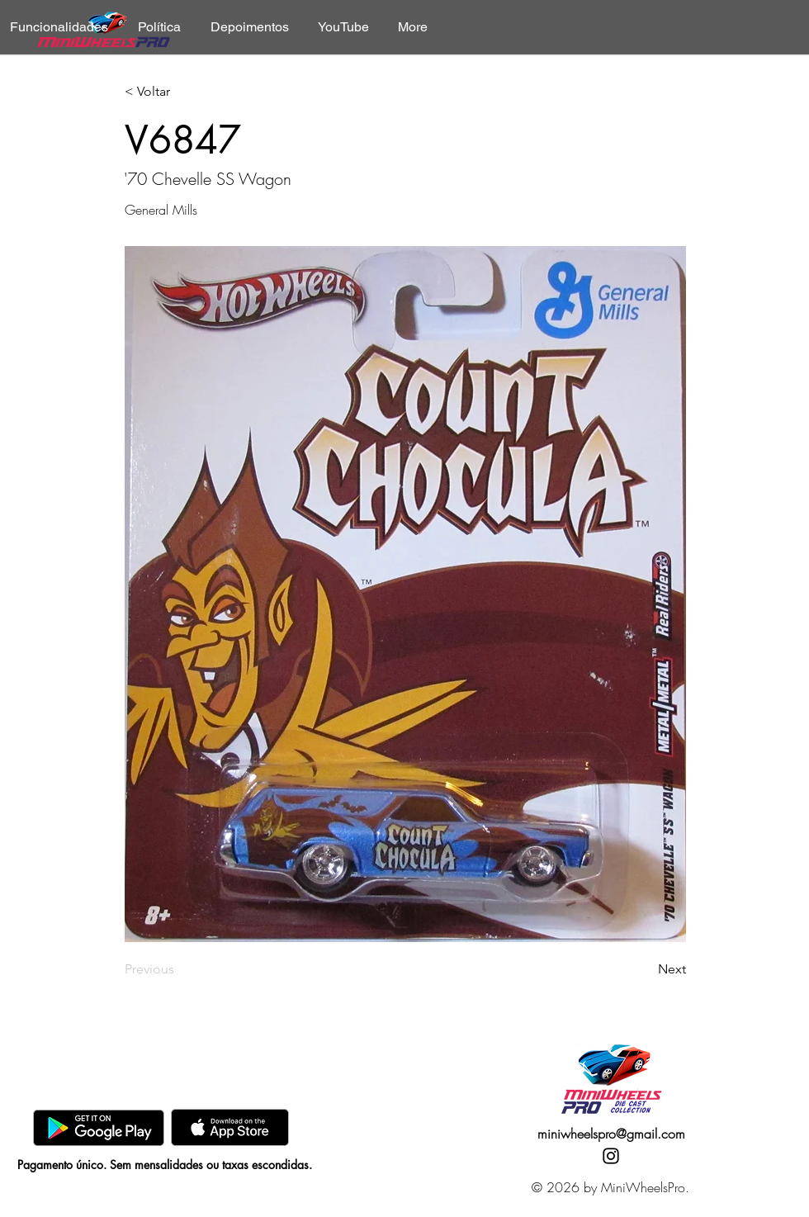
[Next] (644, 969)
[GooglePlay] (98, 1127)
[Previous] (179, 969)
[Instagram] (611, 1156)
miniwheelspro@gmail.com (611, 1134)
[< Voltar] (179, 92)
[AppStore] (229, 1127)
